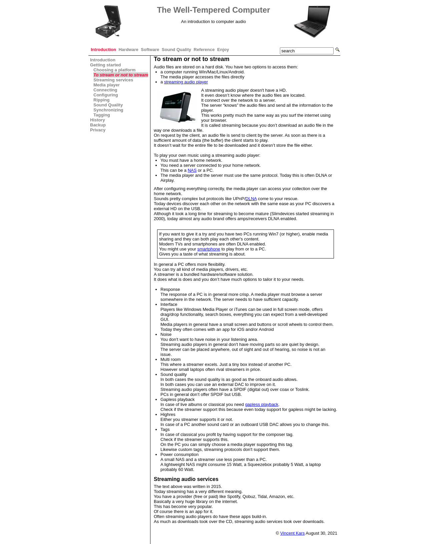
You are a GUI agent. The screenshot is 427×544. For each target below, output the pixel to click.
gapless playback (262, 404)
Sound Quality (176, 49)
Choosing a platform (114, 69)
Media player (106, 84)
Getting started (105, 64)
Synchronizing (108, 109)
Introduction (103, 49)
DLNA (251, 198)
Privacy (97, 129)
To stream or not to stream (120, 74)
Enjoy (223, 49)
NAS (192, 170)
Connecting (105, 89)
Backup (98, 124)
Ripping (101, 99)
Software (150, 49)
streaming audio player (186, 81)
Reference (204, 49)
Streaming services (113, 79)
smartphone (208, 248)
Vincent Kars (292, 533)
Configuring (105, 94)
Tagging (101, 114)
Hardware (128, 49)
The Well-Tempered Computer (213, 9)
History (97, 119)
